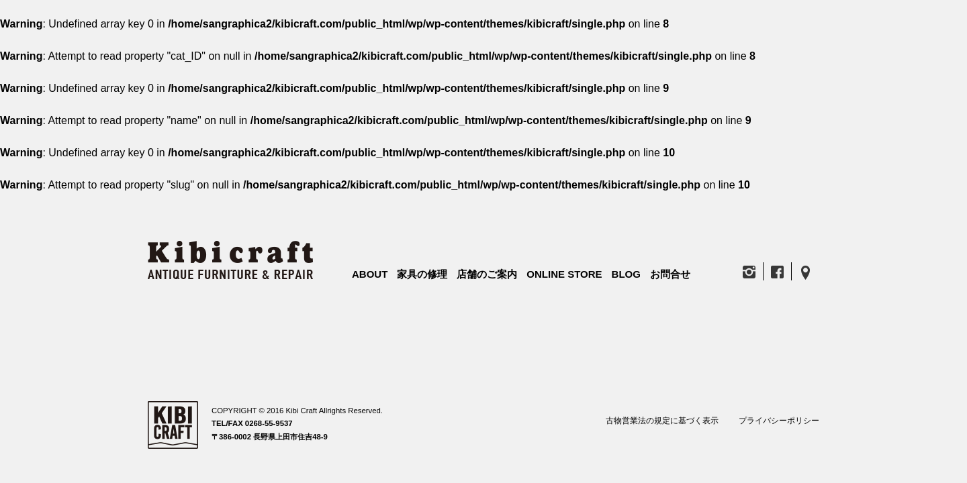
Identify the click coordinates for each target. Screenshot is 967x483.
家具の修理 (422, 274)
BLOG (626, 274)
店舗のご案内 (487, 274)
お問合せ (670, 274)
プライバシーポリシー (779, 420)
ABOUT (369, 274)
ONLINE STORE (564, 274)
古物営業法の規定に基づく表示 (662, 420)
